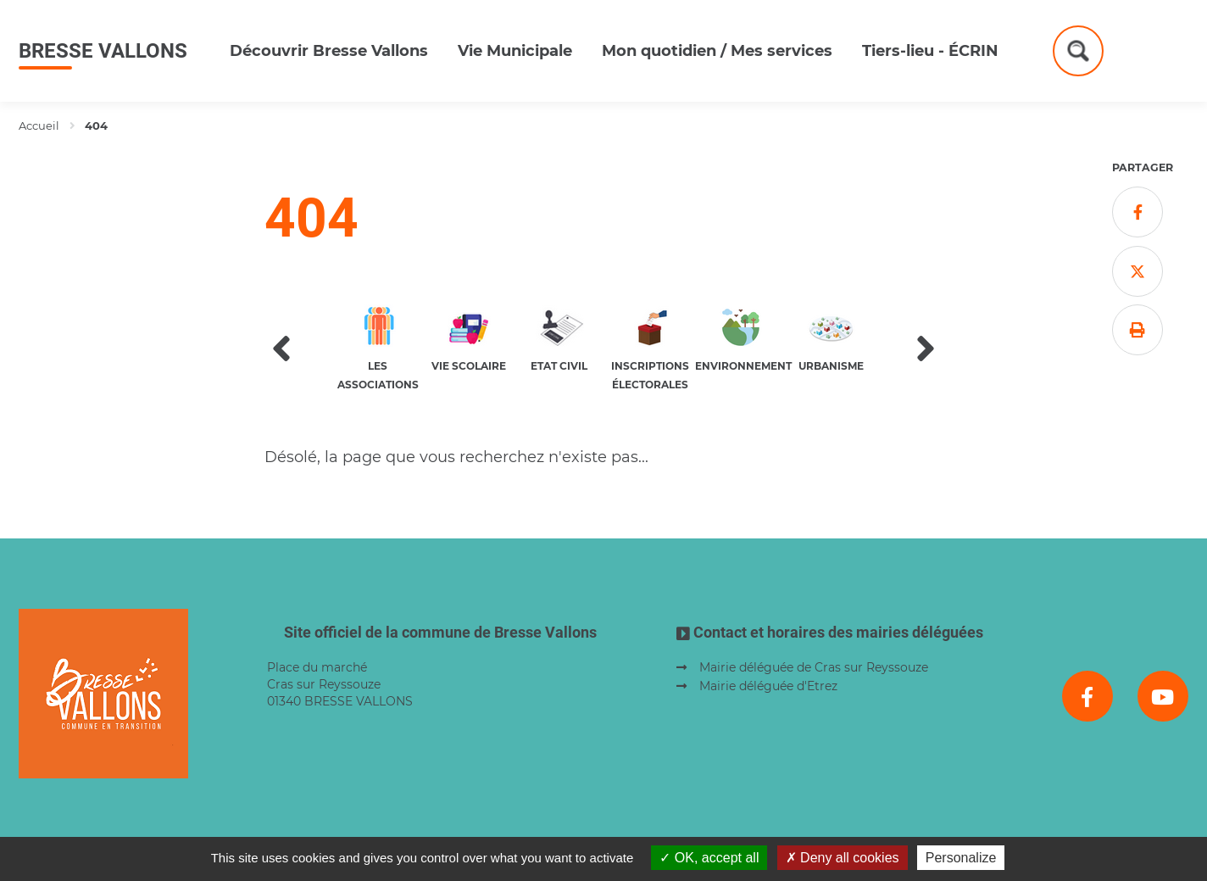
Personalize (961, 857)
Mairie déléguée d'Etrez (768, 686)
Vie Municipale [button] (515, 51)
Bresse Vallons (103, 51)
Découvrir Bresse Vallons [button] (329, 51)
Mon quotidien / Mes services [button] (717, 51)
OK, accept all (709, 857)
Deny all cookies (842, 857)
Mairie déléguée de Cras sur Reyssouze (813, 667)
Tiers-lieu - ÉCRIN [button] (930, 51)
